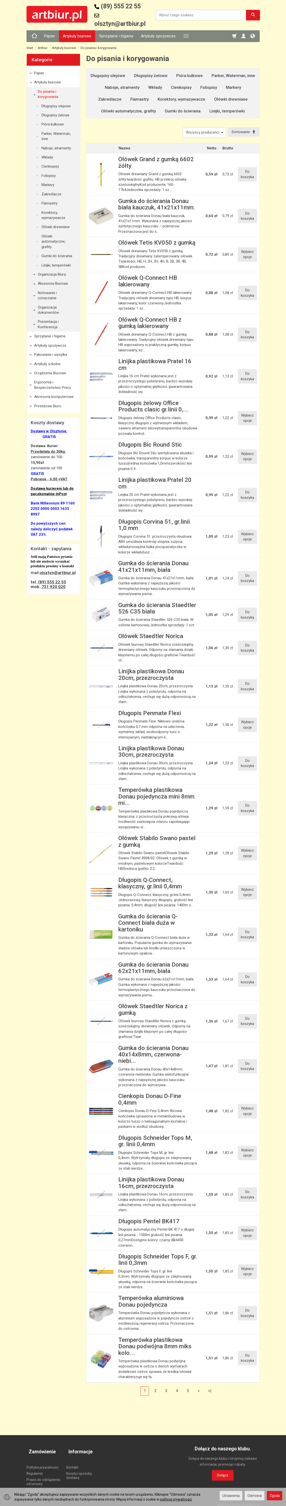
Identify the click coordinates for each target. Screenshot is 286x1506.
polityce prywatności (176, 1499)
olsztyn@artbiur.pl (58, 572)
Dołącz (222, 1476)
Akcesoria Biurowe (53, 283)
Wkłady (155, 87)
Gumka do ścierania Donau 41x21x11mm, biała (153, 567)
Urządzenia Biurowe (50, 373)
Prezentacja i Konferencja (48, 324)
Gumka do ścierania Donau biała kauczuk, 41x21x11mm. (156, 205)
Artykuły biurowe (77, 36)
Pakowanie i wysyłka (50, 354)
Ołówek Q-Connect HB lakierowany (147, 282)
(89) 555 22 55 (51, 582)
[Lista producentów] (202, 132)
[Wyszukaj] (253, 15)
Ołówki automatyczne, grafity (128, 111)
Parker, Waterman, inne (233, 75)
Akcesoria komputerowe (54, 396)
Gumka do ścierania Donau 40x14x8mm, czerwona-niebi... (153, 1056)
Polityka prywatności (42, 1463)
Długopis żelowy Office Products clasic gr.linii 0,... (153, 407)
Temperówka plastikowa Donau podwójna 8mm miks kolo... (154, 1347)
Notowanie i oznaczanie (47, 295)
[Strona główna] (34, 36)
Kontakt (72, 1463)
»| (209, 1391)
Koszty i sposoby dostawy (79, 1471)
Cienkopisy (181, 87)
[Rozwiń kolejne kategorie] (186, 36)
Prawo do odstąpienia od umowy (43, 1477)
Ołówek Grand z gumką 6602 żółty (156, 163)
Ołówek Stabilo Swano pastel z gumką (156, 842)
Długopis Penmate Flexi (149, 714)
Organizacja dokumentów (48, 310)
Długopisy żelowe (150, 75)
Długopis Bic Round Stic (150, 445)
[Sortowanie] (242, 132)
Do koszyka (247, 175)
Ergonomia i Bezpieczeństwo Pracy (52, 385)
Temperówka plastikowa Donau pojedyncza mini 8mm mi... (156, 798)
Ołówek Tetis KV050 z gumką (156, 243)
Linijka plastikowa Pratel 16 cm (154, 365)
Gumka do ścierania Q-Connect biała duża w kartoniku (147, 924)
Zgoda (275, 1496)
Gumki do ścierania (183, 111)
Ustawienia (231, 1496)
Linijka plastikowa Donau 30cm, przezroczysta (151, 752)
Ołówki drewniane (231, 99)
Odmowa (254, 1496)
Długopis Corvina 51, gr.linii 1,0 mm (154, 526)
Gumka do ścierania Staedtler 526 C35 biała (157, 609)
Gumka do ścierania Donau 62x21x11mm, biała (153, 968)
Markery (233, 87)
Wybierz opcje (247, 255)
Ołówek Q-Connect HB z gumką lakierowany (149, 323)
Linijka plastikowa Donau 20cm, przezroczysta (151, 675)
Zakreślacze (110, 99)
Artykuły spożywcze (158, 36)
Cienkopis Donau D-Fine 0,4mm (149, 1100)
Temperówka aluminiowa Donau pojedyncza (151, 1302)
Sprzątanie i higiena (116, 36)
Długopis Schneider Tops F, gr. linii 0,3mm (157, 1261)
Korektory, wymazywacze (181, 99)
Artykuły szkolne (47, 364)
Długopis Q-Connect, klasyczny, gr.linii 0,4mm (150, 884)
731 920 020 (53, 586)
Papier (49, 36)
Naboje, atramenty (122, 87)
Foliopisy (208, 87)
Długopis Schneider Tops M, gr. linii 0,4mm (155, 1142)
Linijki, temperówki (227, 111)
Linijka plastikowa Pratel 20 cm (154, 484)
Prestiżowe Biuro (47, 406)
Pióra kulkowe (189, 75)
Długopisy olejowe (108, 75)
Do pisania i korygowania (48, 94)
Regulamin (35, 1469)
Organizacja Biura (52, 274)
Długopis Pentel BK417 (148, 1222)
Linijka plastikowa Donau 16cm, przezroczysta (151, 1184)
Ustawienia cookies (41, 1485)
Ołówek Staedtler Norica (150, 637)
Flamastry (139, 99)
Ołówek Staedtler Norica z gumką (153, 1010)
